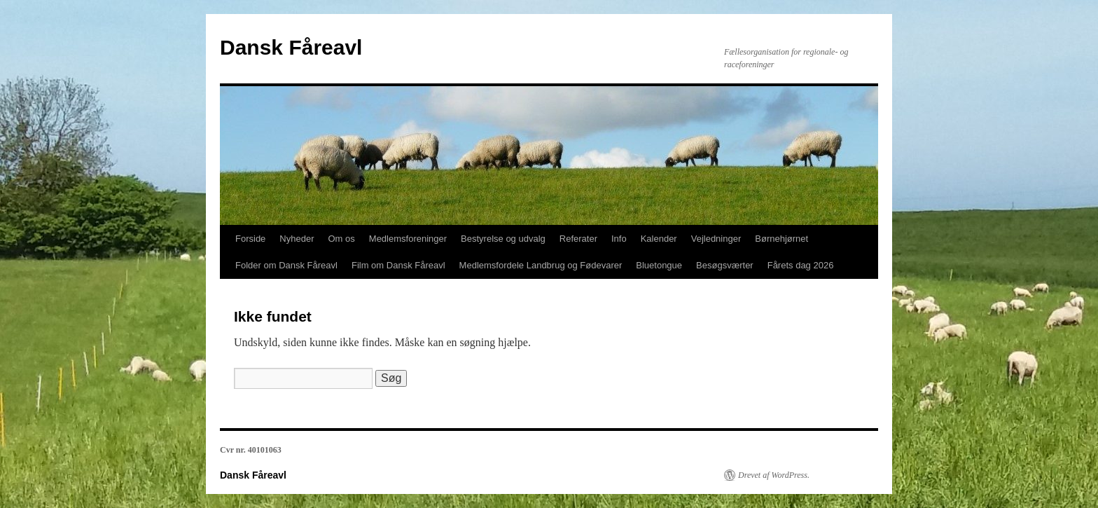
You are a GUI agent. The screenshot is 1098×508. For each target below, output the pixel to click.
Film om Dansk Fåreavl (398, 265)
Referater (578, 238)
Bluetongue (659, 265)
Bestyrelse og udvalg (503, 238)
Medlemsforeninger (408, 238)
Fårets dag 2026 (800, 265)
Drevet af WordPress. (773, 475)
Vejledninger (716, 238)
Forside (250, 238)
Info (619, 238)
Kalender (659, 238)
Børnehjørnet (781, 238)
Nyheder (296, 238)
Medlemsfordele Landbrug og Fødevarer (541, 265)
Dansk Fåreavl (291, 47)
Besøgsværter (724, 265)
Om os (341, 238)
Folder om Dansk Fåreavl (286, 265)
